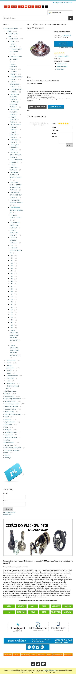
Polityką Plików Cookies (50, 670)
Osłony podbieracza (11, 406)
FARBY (7, 417)
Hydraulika (8, 424)
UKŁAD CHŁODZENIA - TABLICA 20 (14, 167)
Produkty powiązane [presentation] (37, 107)
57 (12, 304)
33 (12, 245)
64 (12, 315)
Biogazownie (9, 435)
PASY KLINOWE (9, 396)
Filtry (6, 427)
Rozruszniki (11, 383)
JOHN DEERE (11, 360)
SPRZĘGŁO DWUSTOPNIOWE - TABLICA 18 (16, 154)
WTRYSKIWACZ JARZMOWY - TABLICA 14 (15, 127)
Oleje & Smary (9, 412)
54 (12, 299)
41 (12, 271)
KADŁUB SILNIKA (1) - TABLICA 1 (16, 51)
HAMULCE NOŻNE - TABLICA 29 (15, 217)
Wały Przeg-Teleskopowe (13, 399)
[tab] (37, 106)
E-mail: (5, 493)
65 (12, 317)
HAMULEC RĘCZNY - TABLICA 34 (16, 250)
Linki (8, 381)
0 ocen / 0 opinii (63, 56)
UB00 (12, 41)
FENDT (9, 363)
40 (12, 268)
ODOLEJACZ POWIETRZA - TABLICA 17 (14, 147)
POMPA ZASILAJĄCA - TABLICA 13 (14, 119)
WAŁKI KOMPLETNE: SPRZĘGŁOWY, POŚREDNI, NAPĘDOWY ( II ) (15, 350)
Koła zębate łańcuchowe (13, 414)
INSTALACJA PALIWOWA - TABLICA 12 (14, 112)
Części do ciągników (11, 28)
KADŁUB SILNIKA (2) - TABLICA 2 (16, 59)
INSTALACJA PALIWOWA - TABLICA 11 (14, 104)
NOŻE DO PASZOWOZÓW (13, 448)
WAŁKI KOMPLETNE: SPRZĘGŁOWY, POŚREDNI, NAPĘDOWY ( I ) (15, 335)
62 (12, 310)
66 (12, 320)
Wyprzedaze (9, 445)
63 (12, 312)
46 (12, 284)
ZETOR (9, 370)
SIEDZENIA (10, 378)
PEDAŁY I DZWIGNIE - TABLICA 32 (13, 240)
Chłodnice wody (12, 376)
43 (12, 276)
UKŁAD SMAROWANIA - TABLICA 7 (15, 84)
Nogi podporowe (10, 422)
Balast (9, 373)
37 (12, 260)
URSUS (9, 31)
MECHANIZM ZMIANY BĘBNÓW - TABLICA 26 (16, 195)
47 (12, 286)
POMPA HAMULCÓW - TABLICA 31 (14, 232)
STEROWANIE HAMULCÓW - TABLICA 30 (15, 225)
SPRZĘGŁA (8, 430)
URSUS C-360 (13, 39)
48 (12, 289)
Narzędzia (8, 419)
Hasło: (5, 501)
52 (12, 297)
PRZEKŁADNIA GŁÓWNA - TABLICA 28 (16, 210)
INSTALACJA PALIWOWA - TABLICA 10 (14, 96)
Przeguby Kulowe (10, 409)
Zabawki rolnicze (10, 401)
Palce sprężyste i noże (12, 404)
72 (12, 328)
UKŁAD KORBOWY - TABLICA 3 (14, 66)
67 (12, 322)
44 (12, 279)
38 (12, 263)
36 (12, 258)
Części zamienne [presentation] (56, 107)
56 (12, 302)
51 (12, 294)
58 (12, 307)
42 (12, 273)
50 (12, 291)
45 (12, 281)
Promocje (8, 458)
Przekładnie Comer (11, 432)
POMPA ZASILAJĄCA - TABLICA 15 (14, 134)
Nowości (7, 455)
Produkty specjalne (11, 437)
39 (12, 266)
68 (12, 325)
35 (12, 255)
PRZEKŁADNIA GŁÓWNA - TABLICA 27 (16, 202)
